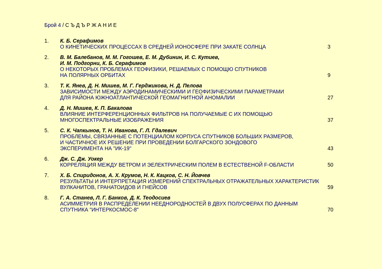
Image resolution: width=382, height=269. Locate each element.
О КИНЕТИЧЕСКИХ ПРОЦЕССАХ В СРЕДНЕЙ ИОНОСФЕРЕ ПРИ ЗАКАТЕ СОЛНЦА (163, 47)
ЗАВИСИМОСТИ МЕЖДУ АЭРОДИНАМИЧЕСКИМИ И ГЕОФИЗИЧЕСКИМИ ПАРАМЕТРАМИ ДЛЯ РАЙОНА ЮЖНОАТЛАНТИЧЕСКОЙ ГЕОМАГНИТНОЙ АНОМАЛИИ (172, 95)
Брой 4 (52, 25)
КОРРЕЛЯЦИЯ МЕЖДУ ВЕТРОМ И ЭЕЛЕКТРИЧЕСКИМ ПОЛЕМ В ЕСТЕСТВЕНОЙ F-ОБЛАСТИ (177, 165)
